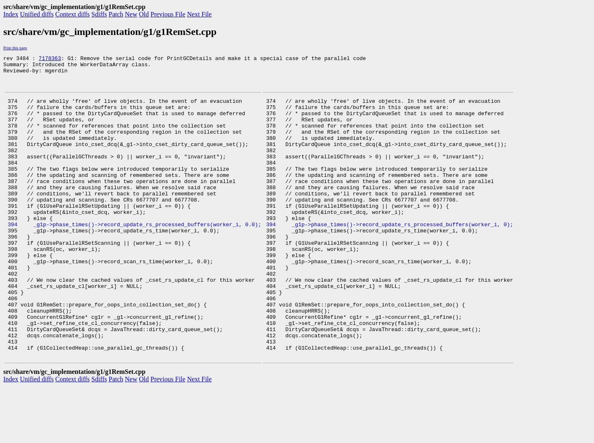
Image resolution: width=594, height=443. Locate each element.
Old (144, 14)
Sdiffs (99, 14)
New (131, 14)
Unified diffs (36, 14)
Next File (199, 14)
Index (10, 14)
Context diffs (72, 14)
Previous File (168, 14)
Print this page (15, 48)
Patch (116, 14)
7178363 (50, 59)
